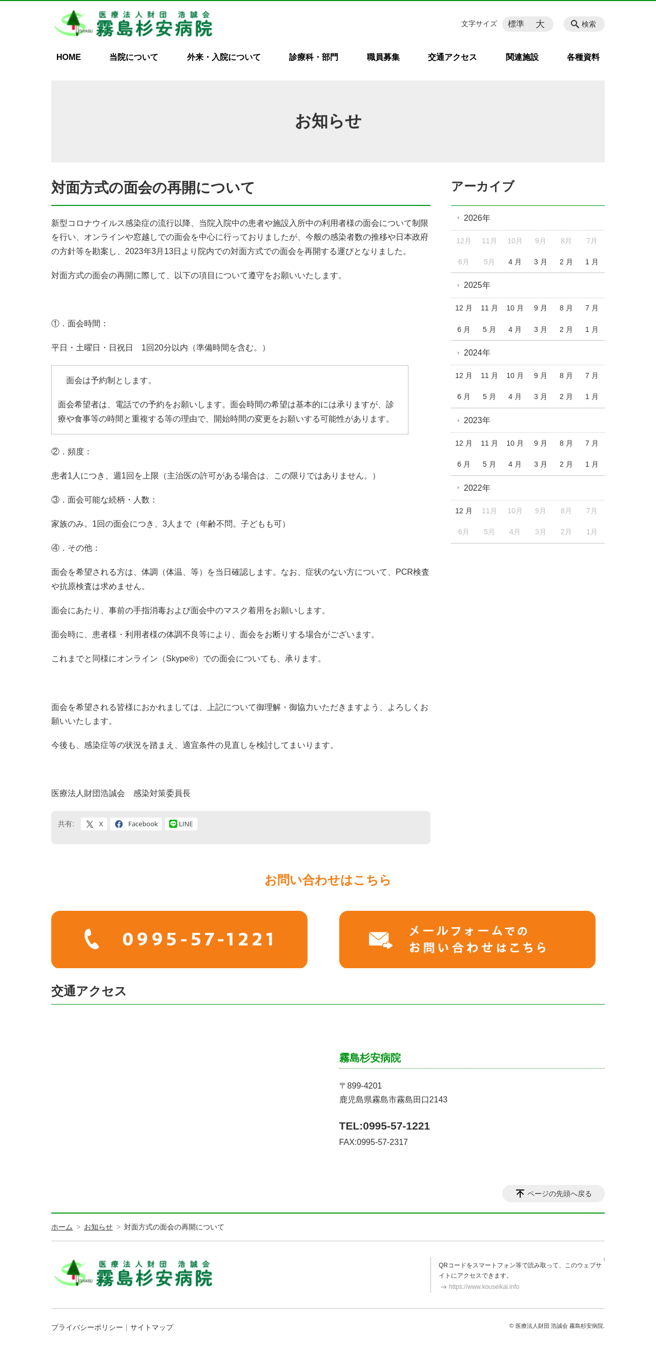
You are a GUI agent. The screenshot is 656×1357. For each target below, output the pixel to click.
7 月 (592, 308)
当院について (133, 57)
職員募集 (383, 57)
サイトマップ (151, 1327)
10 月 (514, 308)
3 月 (540, 262)
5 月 (489, 329)
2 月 (566, 262)
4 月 (515, 262)
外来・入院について (224, 57)
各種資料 (583, 57)
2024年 (477, 352)
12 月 (463, 308)
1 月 (592, 262)
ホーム (62, 1227)
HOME (68, 57)
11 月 (489, 308)
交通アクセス (452, 57)
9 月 (540, 308)
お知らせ (98, 1227)
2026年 (477, 218)
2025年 (477, 285)
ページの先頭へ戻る (559, 1193)
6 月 (463, 329)
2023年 (477, 420)
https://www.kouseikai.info (484, 1286)
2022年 (477, 488)
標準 (516, 23)
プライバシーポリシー (87, 1327)
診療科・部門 (313, 57)
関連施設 (522, 57)
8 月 (566, 308)
